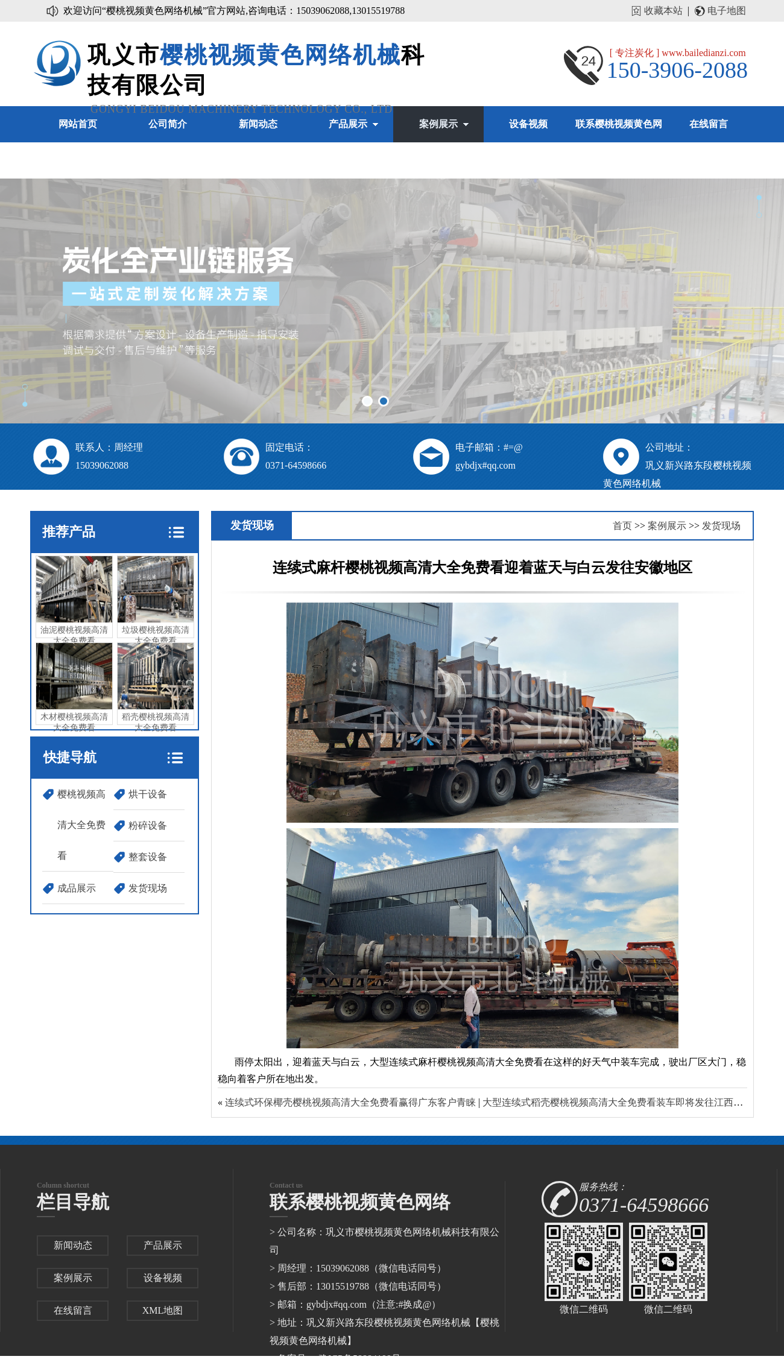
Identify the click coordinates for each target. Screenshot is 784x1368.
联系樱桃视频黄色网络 (618, 142)
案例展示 (438, 124)
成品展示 (76, 888)
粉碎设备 (147, 825)
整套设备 (147, 857)
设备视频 (528, 124)
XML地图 (162, 1310)
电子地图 (726, 10)
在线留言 (708, 124)
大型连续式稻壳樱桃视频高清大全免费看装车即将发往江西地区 (617, 1102)
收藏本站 (663, 10)
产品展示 (348, 124)
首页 (622, 526)
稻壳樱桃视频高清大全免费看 (156, 687)
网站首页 (77, 124)
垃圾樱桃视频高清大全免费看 (156, 600)
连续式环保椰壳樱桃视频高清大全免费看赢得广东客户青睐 (350, 1102)
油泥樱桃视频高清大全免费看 (74, 600)
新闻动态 (258, 124)
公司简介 (167, 124)
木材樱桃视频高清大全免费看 (74, 687)
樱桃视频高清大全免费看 (81, 825)
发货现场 (147, 888)
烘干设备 (147, 794)
